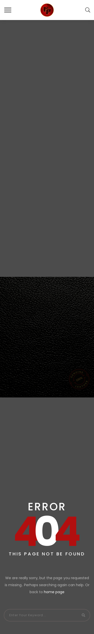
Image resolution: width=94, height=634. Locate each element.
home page (54, 591)
